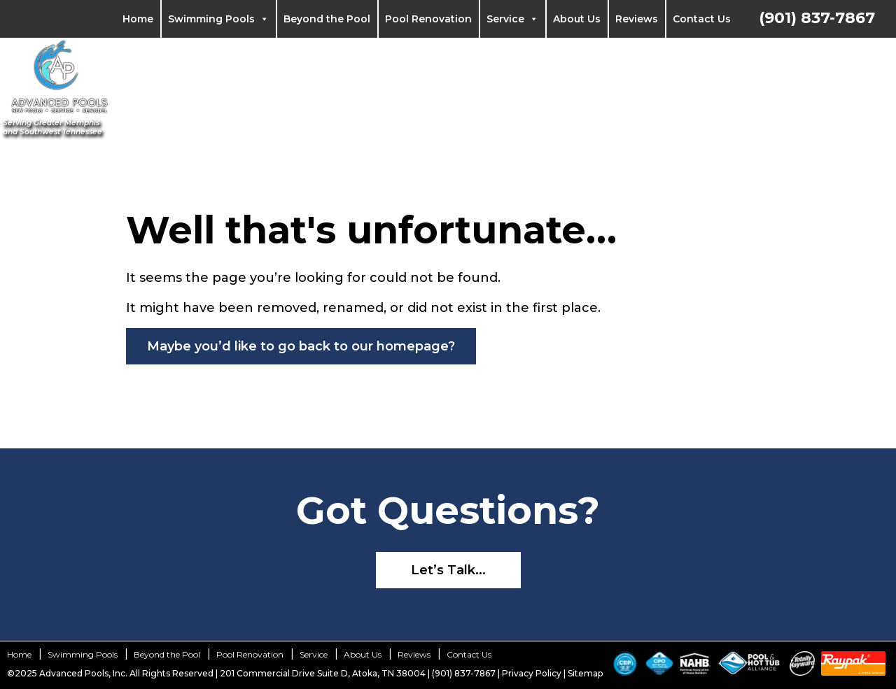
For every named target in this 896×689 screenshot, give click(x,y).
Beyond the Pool (327, 19)
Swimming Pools (218, 19)
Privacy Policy (531, 673)
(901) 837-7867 (817, 17)
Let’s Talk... (448, 570)
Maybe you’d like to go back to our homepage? (301, 346)
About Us (577, 19)
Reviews (636, 19)
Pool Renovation (428, 19)
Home (137, 19)
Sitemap (585, 673)
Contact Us (702, 19)
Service (512, 19)
